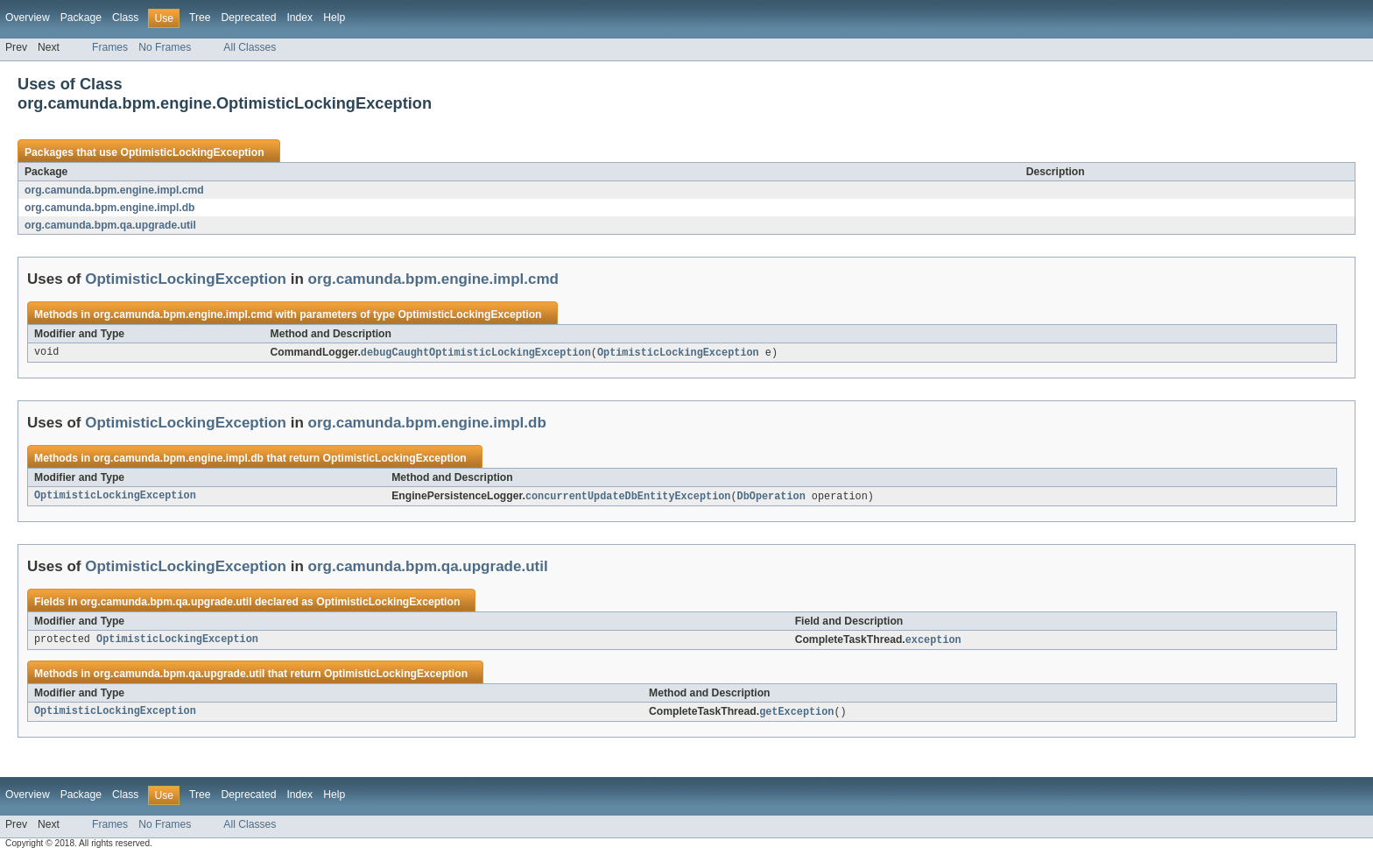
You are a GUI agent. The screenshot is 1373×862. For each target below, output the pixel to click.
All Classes (249, 47)
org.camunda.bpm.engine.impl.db (110, 207)
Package (81, 17)
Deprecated (249, 17)
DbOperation (771, 498)
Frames (110, 47)
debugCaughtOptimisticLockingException (476, 353)
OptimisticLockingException (192, 152)
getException (796, 715)
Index (299, 17)
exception (933, 642)
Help (334, 17)
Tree (200, 17)
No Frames (164, 47)
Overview (27, 17)
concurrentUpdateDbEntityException (628, 498)
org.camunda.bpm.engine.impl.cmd (114, 190)
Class (125, 17)
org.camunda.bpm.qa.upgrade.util (110, 225)
